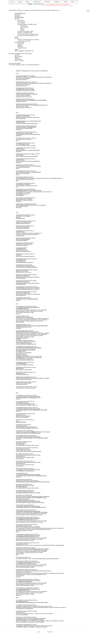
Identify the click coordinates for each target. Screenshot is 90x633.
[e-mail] (88, 11)
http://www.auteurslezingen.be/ (30, 64)
